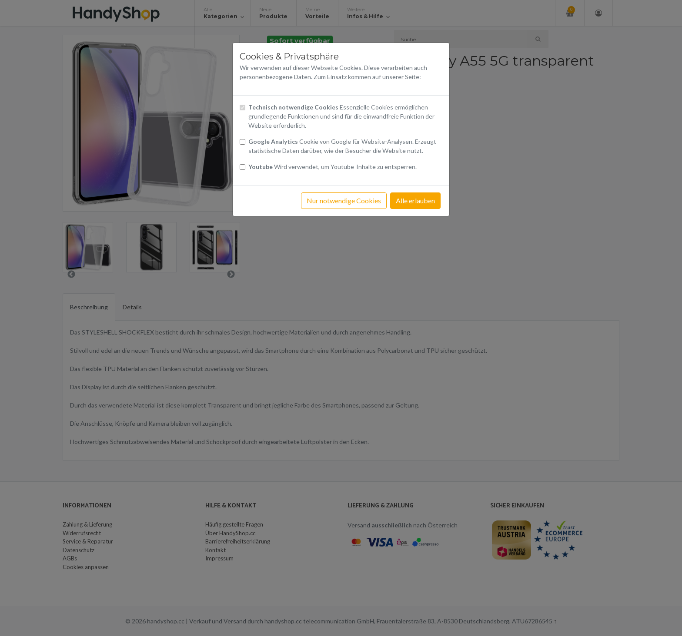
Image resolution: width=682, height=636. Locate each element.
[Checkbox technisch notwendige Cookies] (242, 107)
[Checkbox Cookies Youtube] (242, 167)
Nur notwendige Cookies (344, 200)
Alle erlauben (415, 200)
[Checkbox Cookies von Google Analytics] (242, 142)
